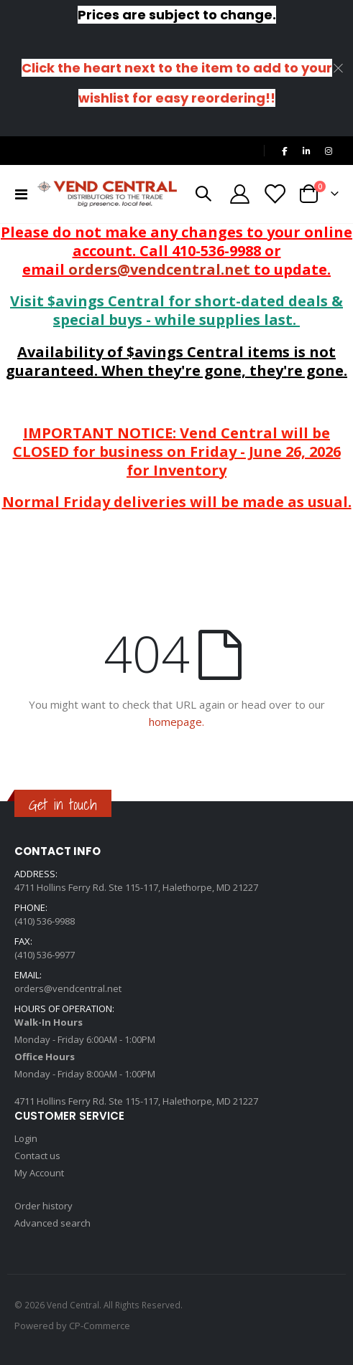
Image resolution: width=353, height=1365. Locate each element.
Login (25, 1138)
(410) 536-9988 (44, 921)
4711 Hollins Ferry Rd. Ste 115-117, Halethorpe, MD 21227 (136, 887)
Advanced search (52, 1223)
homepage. (176, 721)
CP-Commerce (99, 1325)
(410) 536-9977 (44, 954)
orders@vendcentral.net (159, 269)
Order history (43, 1205)
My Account (39, 1172)
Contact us (37, 1155)
